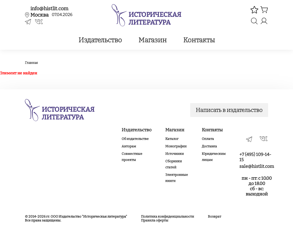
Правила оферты (154, 220)
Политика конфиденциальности (167, 216)
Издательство (100, 40)
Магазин (152, 40)
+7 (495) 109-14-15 (255, 157)
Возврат (214, 216)
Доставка (209, 146)
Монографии (176, 146)
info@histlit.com (49, 8)
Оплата (208, 139)
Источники (174, 154)
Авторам (129, 146)
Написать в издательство (229, 110)
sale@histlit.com (256, 166)
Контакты (199, 40)
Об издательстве (135, 139)
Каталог (172, 139)
